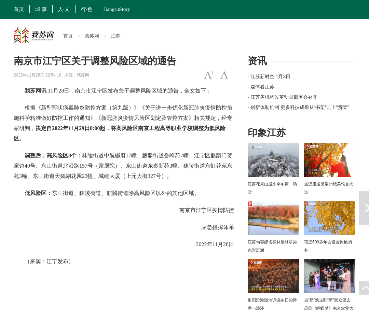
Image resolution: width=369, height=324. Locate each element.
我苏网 (92, 36)
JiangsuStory (117, 9)
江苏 (116, 36)
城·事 (41, 9)
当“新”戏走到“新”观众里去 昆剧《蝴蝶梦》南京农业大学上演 (328, 308)
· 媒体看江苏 (261, 86)
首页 (19, 9)
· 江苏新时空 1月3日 (269, 76)
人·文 (64, 9)
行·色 (87, 9)
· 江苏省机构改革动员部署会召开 (282, 97)
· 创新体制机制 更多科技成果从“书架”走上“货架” (298, 107)
